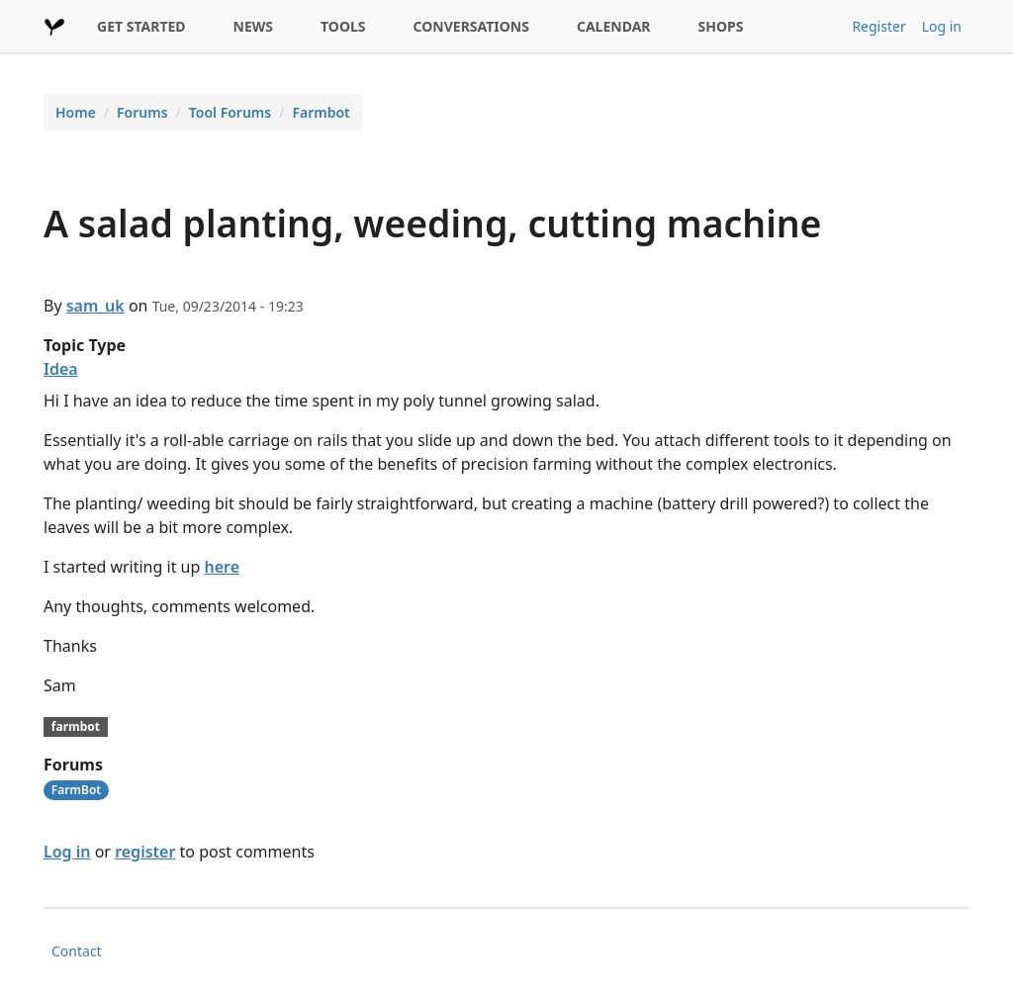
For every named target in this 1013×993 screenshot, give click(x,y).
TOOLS (343, 26)
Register (878, 26)
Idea (61, 369)
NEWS (253, 26)
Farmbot (320, 112)
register (145, 851)
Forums (142, 112)
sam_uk (95, 305)
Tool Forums (230, 112)
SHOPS (721, 26)
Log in (942, 26)
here (221, 567)
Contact (76, 951)
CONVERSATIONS (471, 26)
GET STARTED (141, 26)
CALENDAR (614, 26)
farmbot (75, 726)
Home (75, 112)
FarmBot (76, 789)
